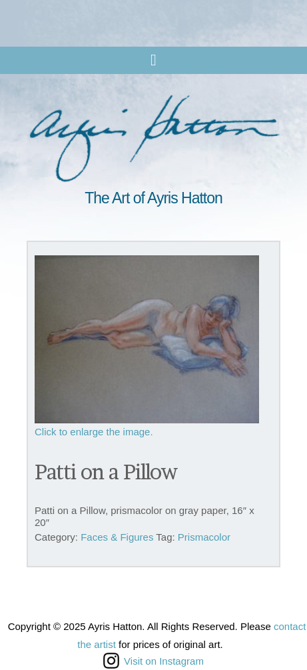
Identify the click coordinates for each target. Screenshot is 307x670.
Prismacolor (204, 537)
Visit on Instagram (153, 661)
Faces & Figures (117, 537)
